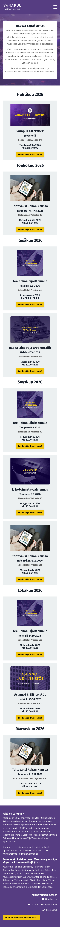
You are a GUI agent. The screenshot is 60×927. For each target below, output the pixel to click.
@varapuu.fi (51, 904)
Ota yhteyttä (51, 899)
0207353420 (51, 910)
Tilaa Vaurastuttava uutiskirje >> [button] (21, 917)
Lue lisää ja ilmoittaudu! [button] (30, 154)
